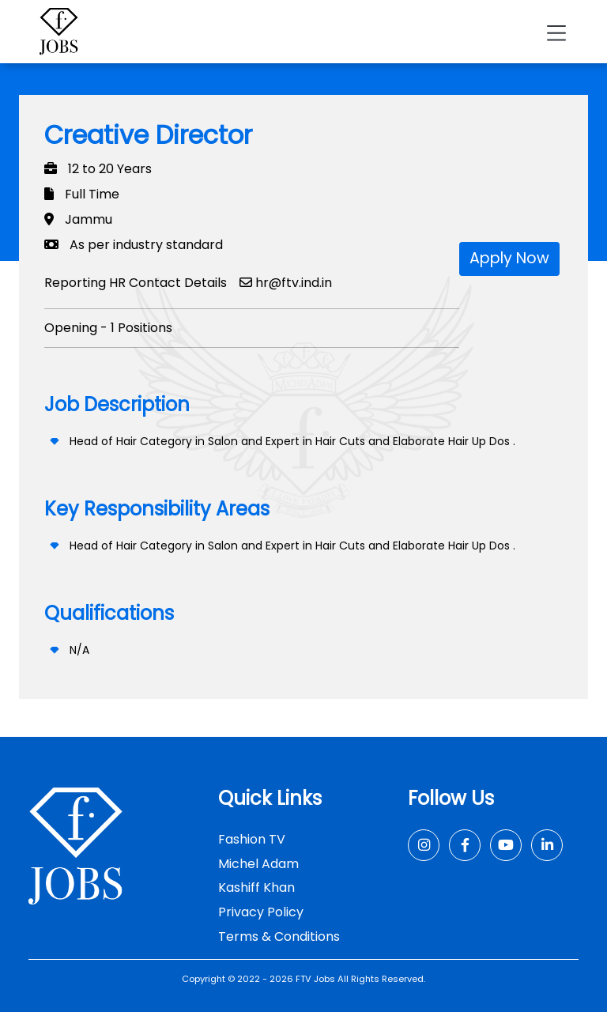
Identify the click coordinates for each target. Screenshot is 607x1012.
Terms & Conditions (279, 936)
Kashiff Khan (256, 887)
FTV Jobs (315, 978)
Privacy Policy (261, 912)
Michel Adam (258, 864)
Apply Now (509, 258)
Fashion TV (251, 839)
